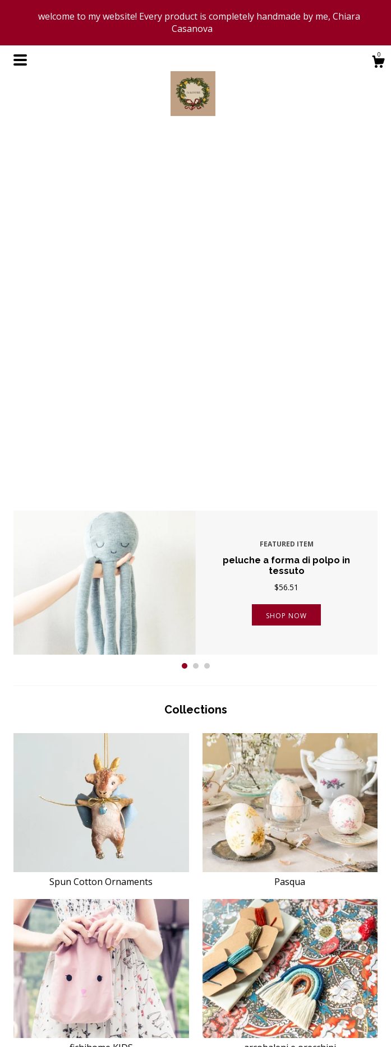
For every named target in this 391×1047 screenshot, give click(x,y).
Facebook (220, 980)
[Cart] (378, 63)
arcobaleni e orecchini (290, 680)
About (119, 994)
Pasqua (290, 514)
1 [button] (184, 305)
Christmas (101, 846)
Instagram (221, 1008)
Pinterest (219, 994)
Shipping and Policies (145, 1008)
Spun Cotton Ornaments (101, 514)
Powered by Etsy (327, 1008)
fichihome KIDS (101, 680)
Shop (117, 980)
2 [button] (196, 305)
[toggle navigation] (20, 60)
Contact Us (128, 1021)
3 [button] (207, 305)
